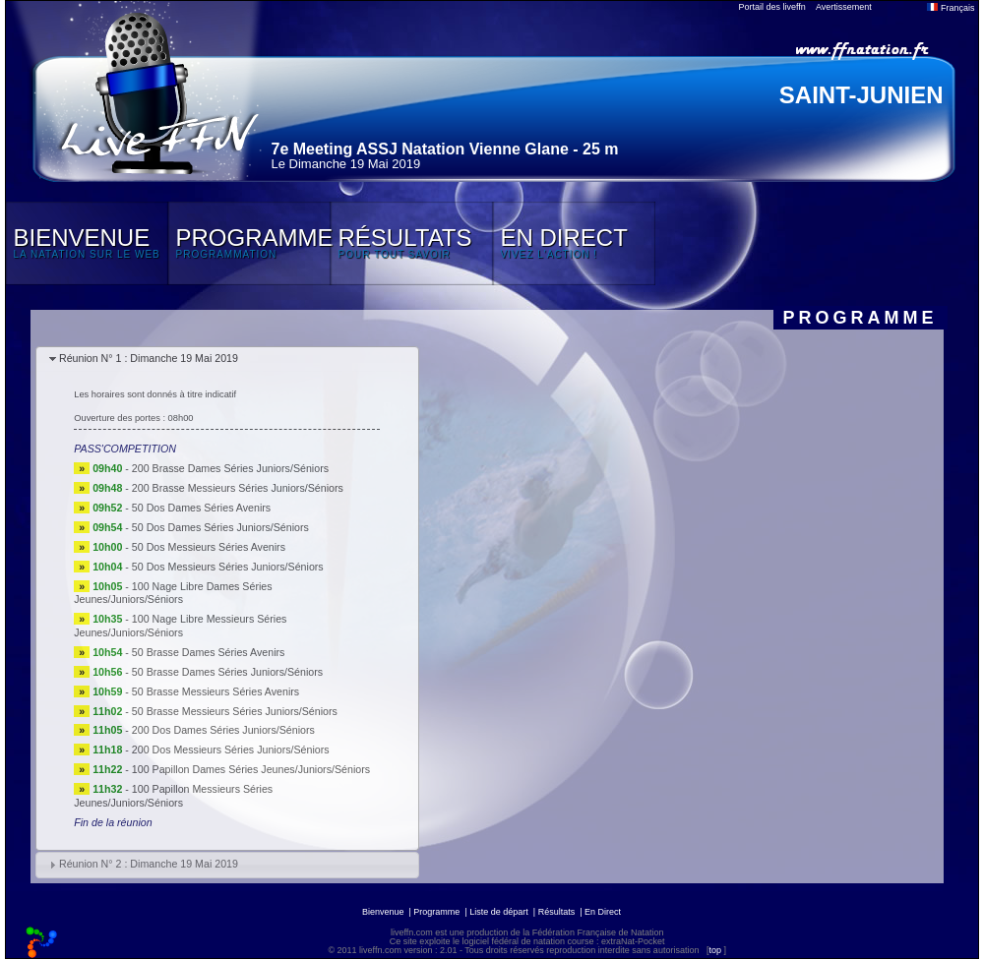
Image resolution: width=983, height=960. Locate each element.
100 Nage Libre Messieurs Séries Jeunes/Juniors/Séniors (180, 625)
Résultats (557, 912)
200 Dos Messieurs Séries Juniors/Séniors (231, 749)
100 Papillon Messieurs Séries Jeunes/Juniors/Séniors (173, 796)
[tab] (227, 359)
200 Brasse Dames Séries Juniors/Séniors (230, 468)
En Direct (602, 912)
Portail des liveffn (772, 7)
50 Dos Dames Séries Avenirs (201, 507)
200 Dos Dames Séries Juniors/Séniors (223, 730)
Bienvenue (383, 912)
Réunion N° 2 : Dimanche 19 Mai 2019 (148, 864)
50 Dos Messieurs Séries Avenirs (208, 547)
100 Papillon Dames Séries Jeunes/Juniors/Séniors (251, 769)
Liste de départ (498, 912)
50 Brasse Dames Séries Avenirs (208, 652)
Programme (436, 912)
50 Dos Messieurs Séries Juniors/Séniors (228, 566)
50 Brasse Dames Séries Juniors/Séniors (227, 672)
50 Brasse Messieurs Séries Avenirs (215, 691)
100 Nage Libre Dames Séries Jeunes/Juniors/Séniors (173, 593)
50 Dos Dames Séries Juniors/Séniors (220, 527)
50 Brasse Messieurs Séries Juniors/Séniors (235, 711)
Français (950, 8)
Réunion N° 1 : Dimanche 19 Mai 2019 (148, 358)
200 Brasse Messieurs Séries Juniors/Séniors (237, 488)
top (714, 950)
